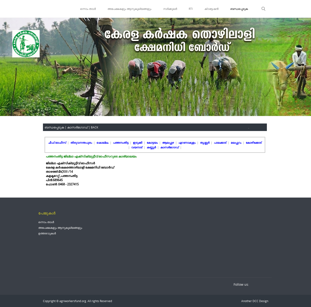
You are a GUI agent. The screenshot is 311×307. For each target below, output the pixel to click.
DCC (255, 301)
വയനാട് (137, 147)
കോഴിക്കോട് (253, 142)
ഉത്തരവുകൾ (47, 233)
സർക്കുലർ (170, 9)
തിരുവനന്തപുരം (81, 142)
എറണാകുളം (187, 142)
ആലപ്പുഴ (168, 142)
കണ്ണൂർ (152, 147)
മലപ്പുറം (236, 142)
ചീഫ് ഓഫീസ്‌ (57, 142)
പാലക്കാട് (220, 142)
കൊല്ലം (102, 142)
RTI (191, 9)
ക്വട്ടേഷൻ (211, 9)
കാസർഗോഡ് (169, 147)
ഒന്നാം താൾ (88, 9)
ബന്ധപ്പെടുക (239, 9)
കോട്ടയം (152, 142)
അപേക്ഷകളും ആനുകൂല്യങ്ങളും (129, 9)
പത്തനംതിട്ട (121, 142)
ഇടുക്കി (138, 142)
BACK (94, 127)
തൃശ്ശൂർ (205, 142)
